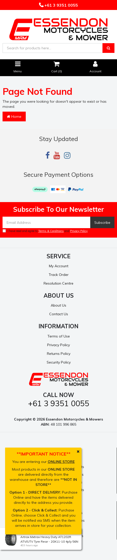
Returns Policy (58, 353)
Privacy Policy (79, 231)
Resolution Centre (58, 283)
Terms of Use (58, 336)
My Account (58, 266)
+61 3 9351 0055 (60, 5)
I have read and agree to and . (45, 231)
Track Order (59, 274)
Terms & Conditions (51, 231)
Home (14, 116)
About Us (58, 305)
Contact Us (58, 314)
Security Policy (59, 362)
